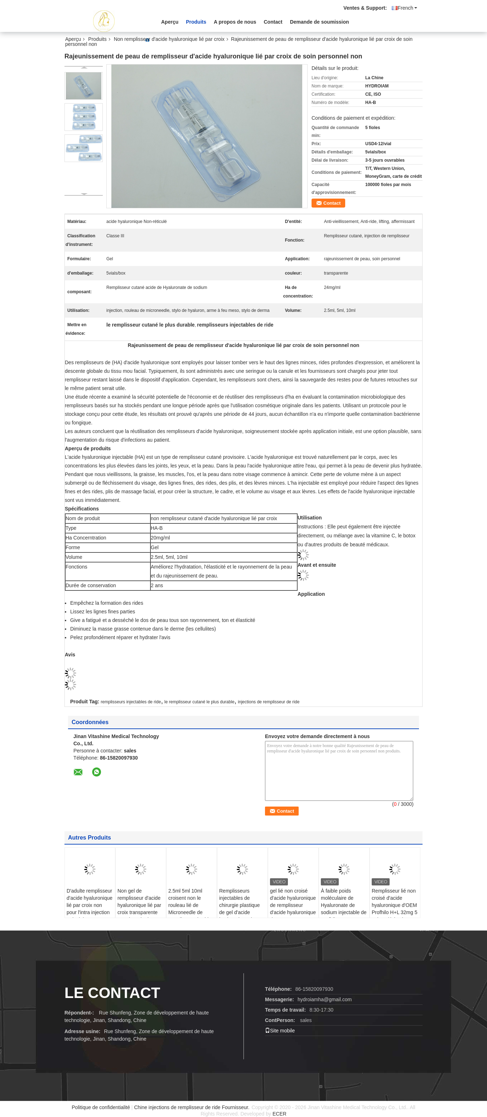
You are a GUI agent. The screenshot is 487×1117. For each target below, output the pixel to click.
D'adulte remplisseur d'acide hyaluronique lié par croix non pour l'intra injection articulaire (89, 905)
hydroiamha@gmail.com (325, 999)
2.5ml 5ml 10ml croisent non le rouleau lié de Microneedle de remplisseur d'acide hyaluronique (189, 909)
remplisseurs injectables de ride (131, 701)
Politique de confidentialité (101, 1107)
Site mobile (280, 1030)
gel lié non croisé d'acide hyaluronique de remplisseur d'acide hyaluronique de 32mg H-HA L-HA (293, 905)
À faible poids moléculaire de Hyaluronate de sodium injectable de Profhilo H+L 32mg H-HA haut (344, 909)
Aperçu (169, 22)
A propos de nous (235, 22)
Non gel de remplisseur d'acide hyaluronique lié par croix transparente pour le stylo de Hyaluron (139, 909)
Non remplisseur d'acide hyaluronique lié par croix (169, 39)
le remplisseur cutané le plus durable (199, 701)
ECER (279, 1114)
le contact (112, 992)
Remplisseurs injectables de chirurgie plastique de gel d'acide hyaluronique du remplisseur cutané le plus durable (240, 912)
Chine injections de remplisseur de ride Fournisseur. (192, 1107)
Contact (273, 22)
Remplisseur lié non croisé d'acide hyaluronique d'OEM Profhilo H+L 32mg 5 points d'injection (395, 905)
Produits (196, 22)
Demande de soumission (319, 22)
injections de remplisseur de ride (268, 701)
